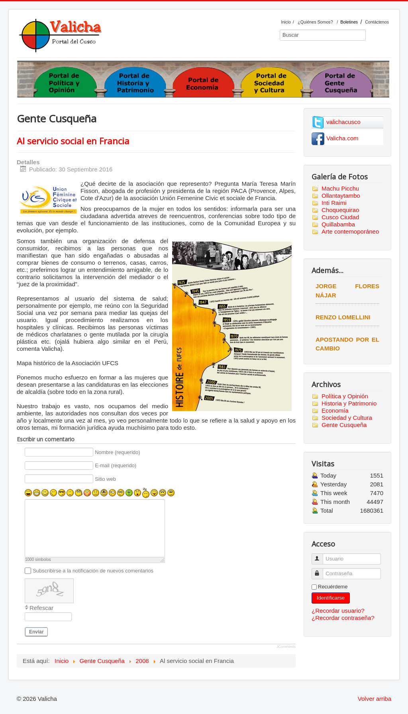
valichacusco (343, 121)
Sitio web (105, 479)
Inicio (286, 22)
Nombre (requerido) (117, 452)
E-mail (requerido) (115, 466)
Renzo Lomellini (343, 317)
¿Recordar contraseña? (343, 617)
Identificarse (331, 598)
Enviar (36, 632)
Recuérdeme (332, 587)
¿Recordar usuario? (338, 610)
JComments (286, 647)
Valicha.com (342, 138)
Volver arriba (374, 698)
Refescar (41, 607)
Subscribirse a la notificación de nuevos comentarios (93, 571)
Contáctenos (377, 22)
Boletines (349, 22)
